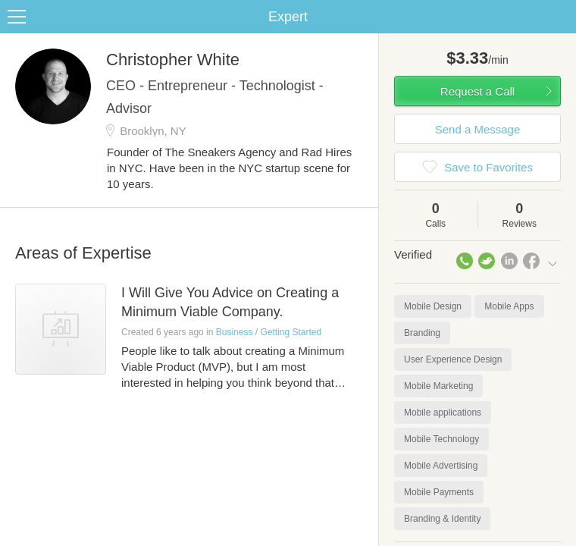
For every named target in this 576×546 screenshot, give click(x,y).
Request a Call (477, 91)
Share (561, 16)
